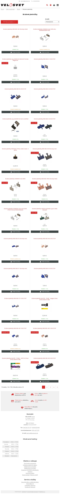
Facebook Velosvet (30, 487)
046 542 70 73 (27, 427)
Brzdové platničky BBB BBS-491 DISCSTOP (15, 328)
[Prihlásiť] (50, 5)
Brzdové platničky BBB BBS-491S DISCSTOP (44, 328)
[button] (47, 5)
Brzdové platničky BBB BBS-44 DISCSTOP (44, 119)
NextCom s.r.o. (42, 491)
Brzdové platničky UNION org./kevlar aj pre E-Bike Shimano (44, 209)
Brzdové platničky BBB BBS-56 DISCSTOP (15, 89)
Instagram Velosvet (30, 485)
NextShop (24, 491)
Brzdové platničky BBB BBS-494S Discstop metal (44, 178)
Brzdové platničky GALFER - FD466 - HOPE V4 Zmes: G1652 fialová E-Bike (15, 359)
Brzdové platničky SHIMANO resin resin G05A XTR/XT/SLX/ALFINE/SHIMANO (15, 209)
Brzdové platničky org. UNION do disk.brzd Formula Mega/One (15, 59)
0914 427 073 (35, 430)
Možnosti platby (30, 473)
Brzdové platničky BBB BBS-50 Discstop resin (15, 238)
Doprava (30, 471)
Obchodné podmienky (30, 463)
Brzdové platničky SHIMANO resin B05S (15, 178)
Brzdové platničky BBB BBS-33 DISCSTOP (44, 268)
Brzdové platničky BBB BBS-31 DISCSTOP (44, 59)
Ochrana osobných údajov (30, 465)
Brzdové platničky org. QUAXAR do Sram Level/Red (15, 119)
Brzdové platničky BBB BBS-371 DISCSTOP (15, 298)
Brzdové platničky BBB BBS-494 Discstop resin (45, 148)
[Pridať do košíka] (15, 52)
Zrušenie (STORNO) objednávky (30, 470)
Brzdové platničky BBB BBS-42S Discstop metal (15, 29)
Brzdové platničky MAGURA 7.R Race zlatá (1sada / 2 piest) (15, 149)
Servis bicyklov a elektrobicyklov (30, 482)
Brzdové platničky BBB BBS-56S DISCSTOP (45, 238)
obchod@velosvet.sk (25, 1)
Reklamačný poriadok (30, 466)
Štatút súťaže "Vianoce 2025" (30, 475)
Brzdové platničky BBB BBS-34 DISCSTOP (44, 89)
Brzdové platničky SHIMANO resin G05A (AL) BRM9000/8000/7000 (44, 30)
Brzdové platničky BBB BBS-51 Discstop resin (15, 268)
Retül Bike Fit (30, 484)
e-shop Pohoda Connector (32, 491)
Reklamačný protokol (30, 468)
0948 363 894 (36, 1)
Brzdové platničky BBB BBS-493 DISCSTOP (45, 358)
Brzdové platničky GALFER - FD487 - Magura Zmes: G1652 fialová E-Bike (45, 299)
